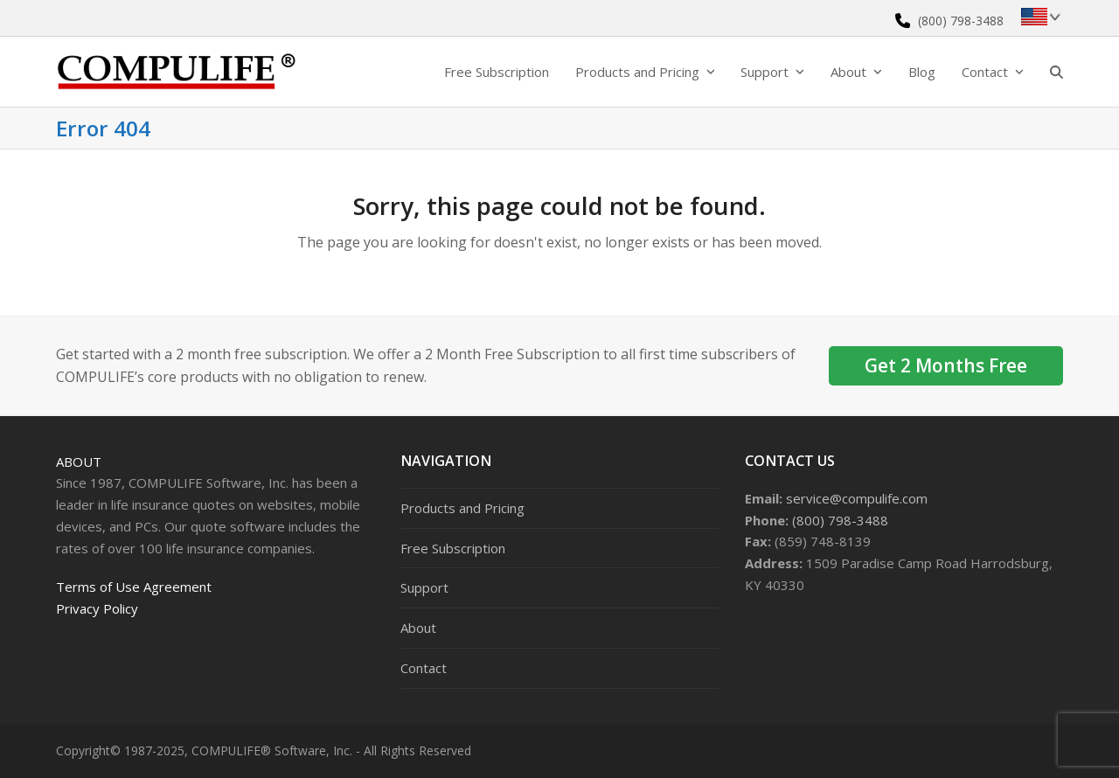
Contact (423, 668)
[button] (1056, 72)
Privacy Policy (97, 608)
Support (424, 587)
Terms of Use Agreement (134, 586)
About (78, 461)
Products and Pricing (462, 508)
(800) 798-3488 (961, 20)
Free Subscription (452, 548)
